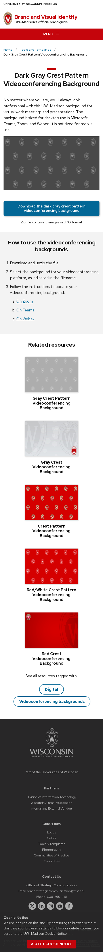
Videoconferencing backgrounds (52, 701)
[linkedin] (41, 906)
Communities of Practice (51, 855)
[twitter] (32, 906)
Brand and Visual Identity (46, 16)
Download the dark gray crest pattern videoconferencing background (52, 208)
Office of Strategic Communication (51, 885)
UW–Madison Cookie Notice (45, 933)
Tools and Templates (35, 50)
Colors (51, 838)
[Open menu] (51, 34)
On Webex (25, 318)
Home (8, 50)
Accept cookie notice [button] (51, 944)
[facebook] (69, 906)
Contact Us (51, 861)
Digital (51, 689)
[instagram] (50, 906)
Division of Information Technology (51, 797)
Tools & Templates (51, 844)
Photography (51, 849)
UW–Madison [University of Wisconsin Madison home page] (30, 4)
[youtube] (60, 906)
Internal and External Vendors (51, 808)
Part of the (51, 772)
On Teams (25, 310)
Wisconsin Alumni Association (51, 802)
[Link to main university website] (51, 758)
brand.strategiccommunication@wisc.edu (56, 891)
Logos (51, 832)
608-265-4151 (57, 896)
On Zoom (24, 301)
